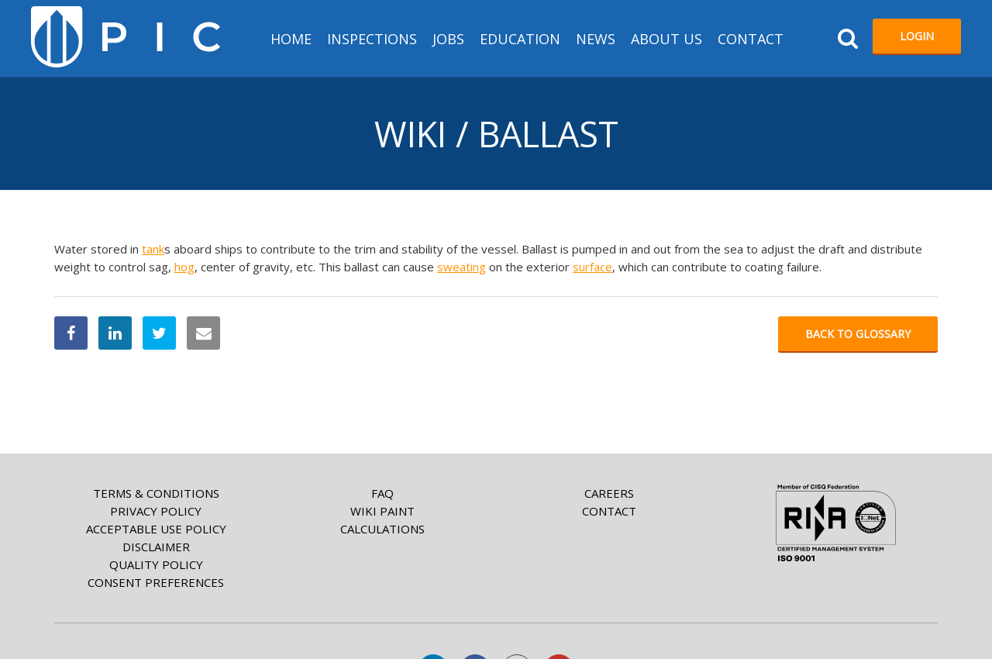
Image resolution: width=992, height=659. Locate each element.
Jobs (448, 38)
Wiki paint (382, 511)
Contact (751, 38)
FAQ (382, 493)
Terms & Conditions (156, 493)
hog (184, 266)
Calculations (382, 529)
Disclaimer (156, 546)
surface (592, 266)
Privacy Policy (156, 511)
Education (520, 38)
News (595, 38)
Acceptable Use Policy (156, 529)
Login (917, 36)
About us (666, 38)
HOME (291, 38)
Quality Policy (156, 564)
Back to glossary (858, 333)
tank (153, 249)
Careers (609, 493)
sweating (461, 266)
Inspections (372, 38)
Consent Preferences (156, 582)
